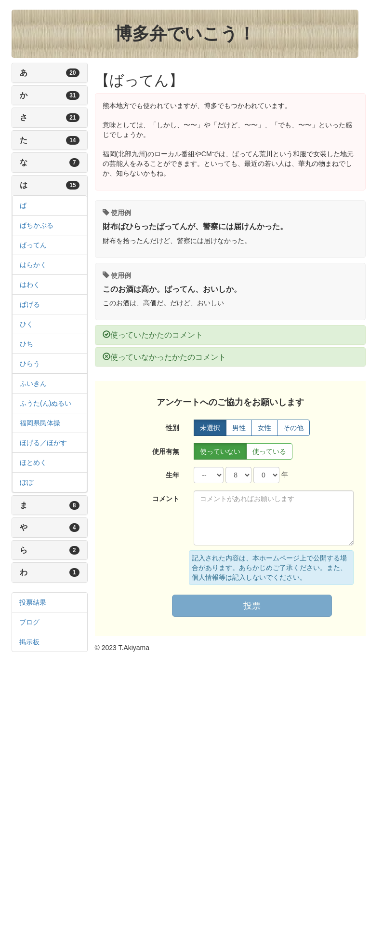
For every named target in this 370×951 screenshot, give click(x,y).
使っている (269, 451)
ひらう (30, 363)
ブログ (29, 622)
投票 (252, 606)
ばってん (33, 245)
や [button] (35, 527)
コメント (165, 499)
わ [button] (35, 572)
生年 (172, 475)
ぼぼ (26, 482)
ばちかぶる (36, 225)
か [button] (35, 95)
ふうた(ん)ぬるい (45, 403)
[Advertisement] (50, 806)
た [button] (35, 140)
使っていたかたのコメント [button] (153, 335)
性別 (172, 428)
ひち (26, 344)
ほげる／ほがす (43, 443)
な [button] (35, 162)
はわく (30, 284)
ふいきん (33, 383)
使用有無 (165, 451)
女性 (264, 428)
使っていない (220, 451)
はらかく (33, 265)
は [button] (35, 185)
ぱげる (30, 304)
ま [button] (35, 505)
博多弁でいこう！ (185, 33)
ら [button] (35, 550)
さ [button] (35, 117)
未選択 (210, 428)
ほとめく (33, 462)
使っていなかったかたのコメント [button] (164, 357)
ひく (26, 324)
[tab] (49, 72)
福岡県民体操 (40, 423)
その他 (293, 428)
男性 (239, 428)
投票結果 (32, 602)
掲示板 (29, 642)
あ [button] (35, 72)
